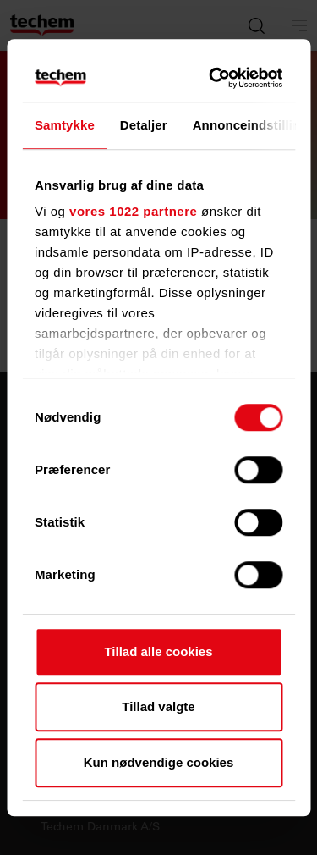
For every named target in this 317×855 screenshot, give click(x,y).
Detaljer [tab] (143, 125)
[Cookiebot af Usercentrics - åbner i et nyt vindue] (215, 78)
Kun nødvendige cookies (159, 762)
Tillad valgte (158, 706)
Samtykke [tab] (65, 125)
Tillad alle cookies (158, 651)
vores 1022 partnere (133, 211)
